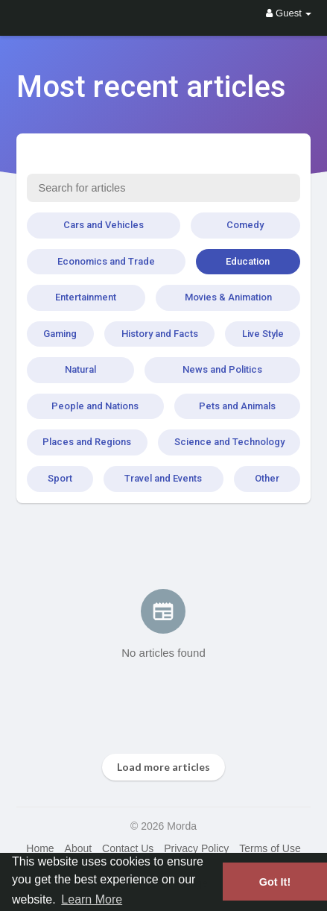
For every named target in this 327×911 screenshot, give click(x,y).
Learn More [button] (91, 899)
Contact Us (127, 848)
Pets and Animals (237, 406)
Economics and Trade (106, 261)
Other (267, 478)
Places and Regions (86, 441)
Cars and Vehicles (103, 224)
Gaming (60, 333)
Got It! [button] (275, 882)
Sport (60, 478)
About (78, 848)
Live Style (263, 333)
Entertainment (85, 297)
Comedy (245, 224)
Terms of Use (269, 848)
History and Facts (159, 333)
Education (248, 261)
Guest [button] (288, 13)
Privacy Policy (196, 848)
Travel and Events (163, 478)
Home (40, 848)
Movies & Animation (228, 297)
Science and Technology (229, 441)
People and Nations (95, 406)
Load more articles (163, 766)
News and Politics (222, 369)
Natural (80, 369)
